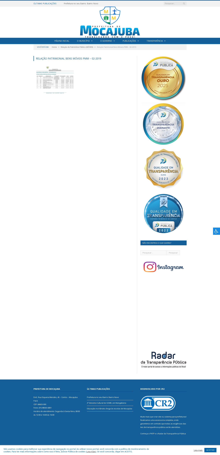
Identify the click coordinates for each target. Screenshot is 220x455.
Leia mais (91, 451)
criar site (157, 416)
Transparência (155, 40)
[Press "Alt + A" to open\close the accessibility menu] (216, 231)
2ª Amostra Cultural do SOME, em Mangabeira (106, 403)
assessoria (160, 420)
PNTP (152, 433)
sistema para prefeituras (175, 416)
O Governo (106, 40)
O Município (83, 40)
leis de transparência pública (152, 427)
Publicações (129, 40)
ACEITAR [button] (210, 450)
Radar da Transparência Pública (172, 433)
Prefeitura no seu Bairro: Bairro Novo (81, 3)
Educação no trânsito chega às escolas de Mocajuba (109, 408)
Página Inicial (61, 40)
